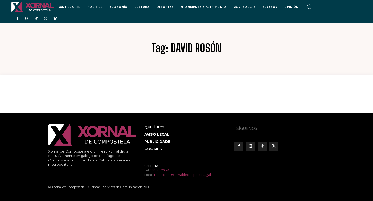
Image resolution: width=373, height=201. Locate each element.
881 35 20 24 (159, 170)
